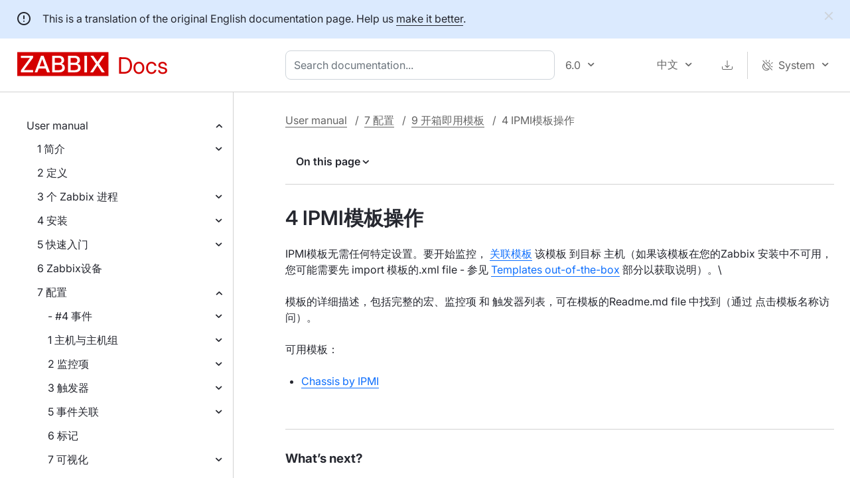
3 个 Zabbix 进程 (77, 196)
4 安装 (52, 220)
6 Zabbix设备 (69, 268)
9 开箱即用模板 (447, 120)
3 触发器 (68, 387)
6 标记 (63, 435)
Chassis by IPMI (340, 381)
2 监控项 (68, 363)
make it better (429, 18)
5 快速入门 (62, 244)
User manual (57, 125)
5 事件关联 (73, 411)
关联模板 (511, 253)
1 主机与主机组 (83, 340)
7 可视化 (68, 459)
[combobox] (422, 65)
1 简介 (51, 148)
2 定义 (52, 172)
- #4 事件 (70, 316)
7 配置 (52, 292)
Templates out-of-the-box (555, 269)
